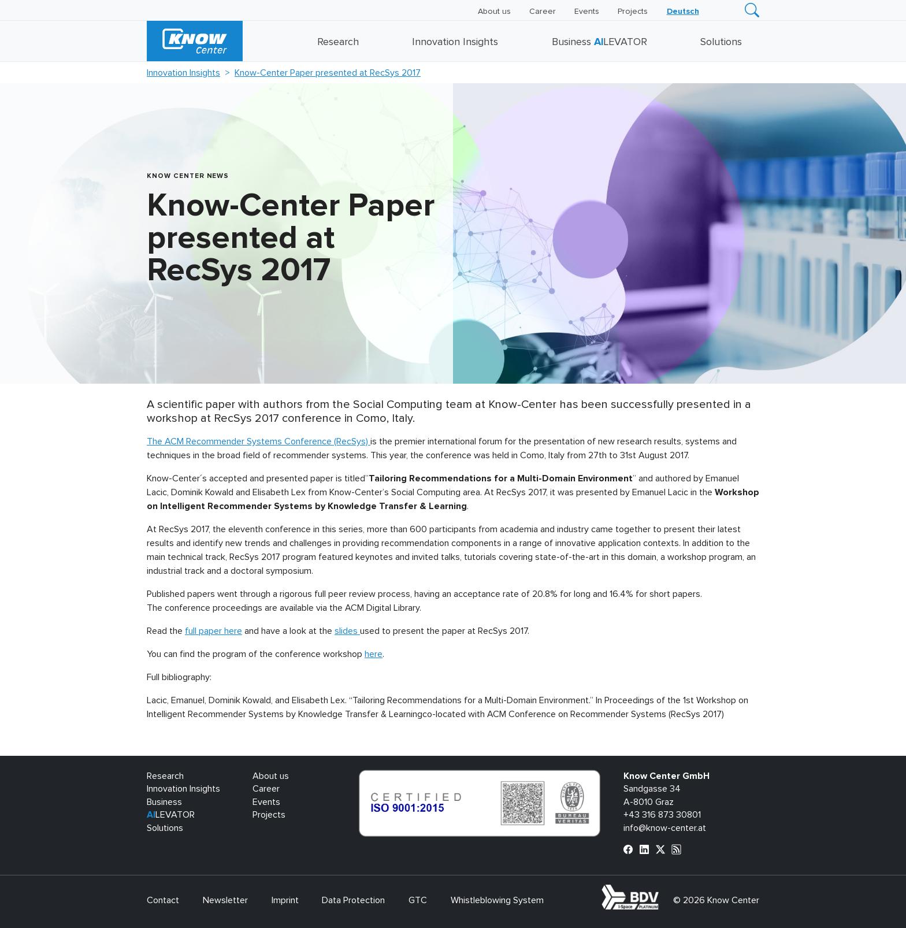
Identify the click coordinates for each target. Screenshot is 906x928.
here (374, 654)
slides (347, 631)
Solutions (721, 42)
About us (494, 12)
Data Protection (353, 900)
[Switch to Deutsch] (683, 12)
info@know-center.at (664, 828)
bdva (661, 891)
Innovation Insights (455, 42)
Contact (163, 900)
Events (586, 12)
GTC (418, 900)
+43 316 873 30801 (662, 814)
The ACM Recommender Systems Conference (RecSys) (258, 441)
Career (542, 12)
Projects (633, 12)
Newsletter (225, 900)
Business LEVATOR (599, 42)
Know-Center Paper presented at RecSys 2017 (328, 72)
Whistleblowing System (497, 900)
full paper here (213, 631)
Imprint (285, 900)
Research (338, 42)
